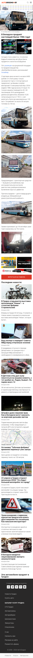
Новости (8, 655)
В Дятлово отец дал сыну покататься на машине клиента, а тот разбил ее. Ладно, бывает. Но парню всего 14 (16, 379)
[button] (28, 2)
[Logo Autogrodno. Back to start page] (9, 2)
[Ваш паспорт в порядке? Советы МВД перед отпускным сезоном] (16, 331)
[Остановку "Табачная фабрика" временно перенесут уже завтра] (16, 438)
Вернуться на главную (16, 277)
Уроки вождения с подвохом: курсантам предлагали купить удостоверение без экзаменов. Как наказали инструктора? (15, 518)
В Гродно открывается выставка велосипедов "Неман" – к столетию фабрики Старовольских (16, 304)
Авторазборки (10, 615)
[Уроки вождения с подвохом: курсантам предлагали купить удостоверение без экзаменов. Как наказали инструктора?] (16, 506)
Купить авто (9, 598)
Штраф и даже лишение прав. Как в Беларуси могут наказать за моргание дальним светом (15, 415)
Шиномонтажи (10, 619)
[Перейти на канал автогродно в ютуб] (24, 586)
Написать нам (10, 636)
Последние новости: (11, 282)
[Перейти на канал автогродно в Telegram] (12, 586)
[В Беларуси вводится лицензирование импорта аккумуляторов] (16, 545)
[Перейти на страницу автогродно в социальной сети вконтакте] (16, 586)
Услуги (15, 655)
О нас (7, 632)
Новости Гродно (10, 594)
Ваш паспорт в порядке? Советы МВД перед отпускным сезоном (16, 341)
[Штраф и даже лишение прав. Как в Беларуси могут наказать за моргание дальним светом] (16, 403)
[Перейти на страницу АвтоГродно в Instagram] (8, 586)
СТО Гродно (9, 607)
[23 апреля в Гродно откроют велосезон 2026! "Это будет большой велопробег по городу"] (16, 468)
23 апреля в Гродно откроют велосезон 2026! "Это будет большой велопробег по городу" (15, 480)
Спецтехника (9, 627)
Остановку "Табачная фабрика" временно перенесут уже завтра (16, 448)
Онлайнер (4, 72)
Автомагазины (10, 611)
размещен (8, 65)
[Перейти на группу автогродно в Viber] (20, 586)
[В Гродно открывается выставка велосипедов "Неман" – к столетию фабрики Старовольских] (16, 291)
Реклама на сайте (11, 640)
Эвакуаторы (9, 623)
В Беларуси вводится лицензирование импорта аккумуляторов (12, 557)
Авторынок (24, 655)
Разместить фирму (12, 644)
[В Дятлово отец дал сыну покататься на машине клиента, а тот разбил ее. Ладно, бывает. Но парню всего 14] (16, 366)
